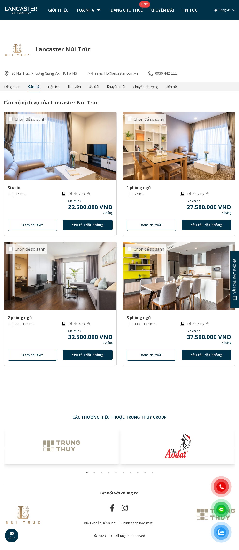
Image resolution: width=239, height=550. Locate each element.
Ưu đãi (94, 86)
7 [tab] (130, 472)
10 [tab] (152, 472)
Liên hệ (171, 86)
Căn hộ (34, 86)
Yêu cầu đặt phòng (87, 225)
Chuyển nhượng (145, 86)
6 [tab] (123, 472)
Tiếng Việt (224, 10)
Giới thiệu (58, 10)
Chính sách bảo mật (137, 523)
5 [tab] (116, 472)
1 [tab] (87, 472)
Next (233, 448)
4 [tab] (108, 472)
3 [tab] (101, 472)
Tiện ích (53, 86)
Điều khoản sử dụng (99, 523)
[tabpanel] (62, 446)
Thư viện (74, 86)
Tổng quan (12, 86)
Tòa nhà (89, 10)
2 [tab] (94, 472)
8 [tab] (137, 472)
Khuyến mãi (162, 10)
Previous (6, 448)
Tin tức (189, 10)
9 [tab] (145, 472)
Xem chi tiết (32, 225)
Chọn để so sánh (30, 119)
